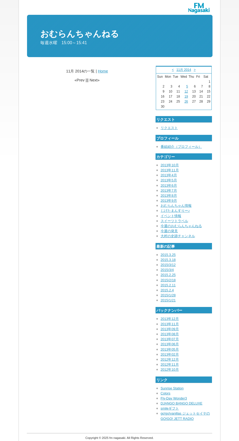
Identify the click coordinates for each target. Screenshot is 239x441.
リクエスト (169, 128)
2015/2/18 (168, 280)
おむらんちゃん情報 (176, 206)
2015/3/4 (167, 270)
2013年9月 (169, 201)
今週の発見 (169, 231)
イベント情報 (171, 216)
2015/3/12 (168, 265)
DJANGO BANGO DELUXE (181, 403)
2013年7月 (169, 190)
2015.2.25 (168, 275)
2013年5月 (169, 180)
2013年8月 (169, 195)
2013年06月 (170, 344)
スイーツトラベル (174, 221)
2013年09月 (170, 329)
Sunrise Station (172, 388)
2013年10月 (170, 165)
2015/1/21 (168, 300)
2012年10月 (170, 369)
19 (186, 96)
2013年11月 (170, 170)
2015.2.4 (167, 290)
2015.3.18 (168, 260)
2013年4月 (169, 175)
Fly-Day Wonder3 (174, 398)
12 (186, 91)
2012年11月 (170, 364)
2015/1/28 (168, 295)
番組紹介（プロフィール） (181, 147)
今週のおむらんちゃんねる (181, 226)
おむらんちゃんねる (79, 34)
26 (186, 101)
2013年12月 (170, 319)
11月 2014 (183, 70)
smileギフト (170, 408)
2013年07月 (170, 339)
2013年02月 (170, 354)
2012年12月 (170, 359)
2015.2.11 (168, 285)
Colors (165, 393)
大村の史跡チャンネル (178, 236)
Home (103, 71)
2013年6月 (169, 185)
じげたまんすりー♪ (175, 211)
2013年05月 (170, 349)
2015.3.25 (168, 255)
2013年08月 (170, 334)
